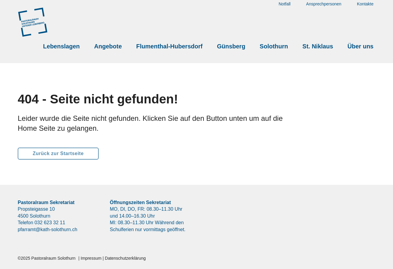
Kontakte (365, 10)
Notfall (285, 10)
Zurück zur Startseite (58, 153)
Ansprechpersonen (323, 10)
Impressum (91, 258)
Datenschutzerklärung (125, 258)
